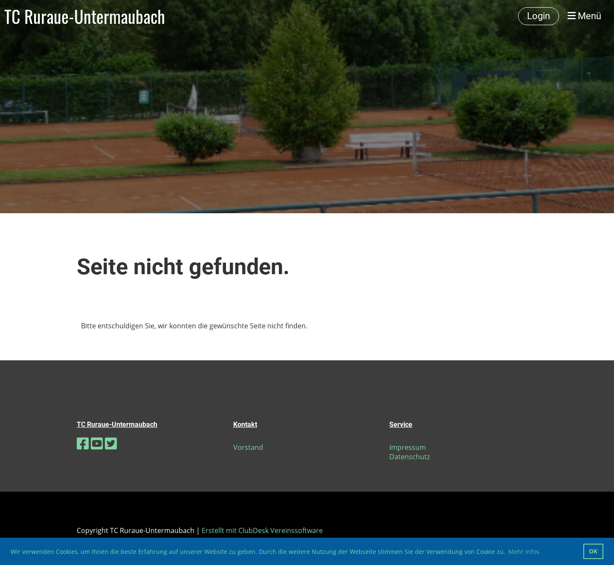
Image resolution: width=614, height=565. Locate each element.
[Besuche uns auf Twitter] (111, 443)
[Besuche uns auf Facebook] (83, 443)
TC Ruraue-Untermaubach (84, 16)
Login (538, 16)
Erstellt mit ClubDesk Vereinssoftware (262, 530)
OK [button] (593, 551)
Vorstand (248, 447)
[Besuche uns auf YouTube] (97, 443)
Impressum (407, 447)
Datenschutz (409, 456)
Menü (584, 16)
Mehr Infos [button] (523, 552)
